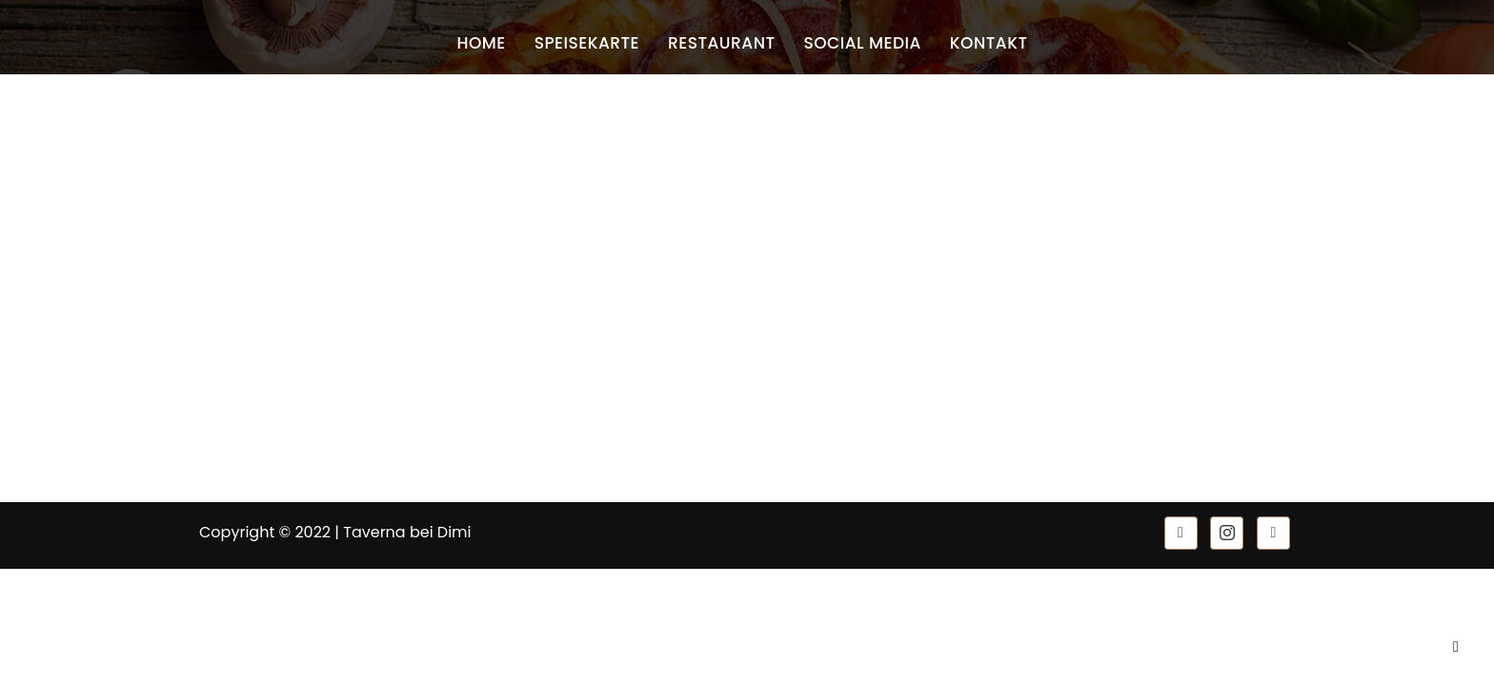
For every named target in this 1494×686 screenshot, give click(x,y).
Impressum (520, 337)
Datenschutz (524, 365)
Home (480, 42)
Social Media (862, 42)
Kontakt (989, 42)
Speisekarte (587, 42)
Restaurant (722, 42)
